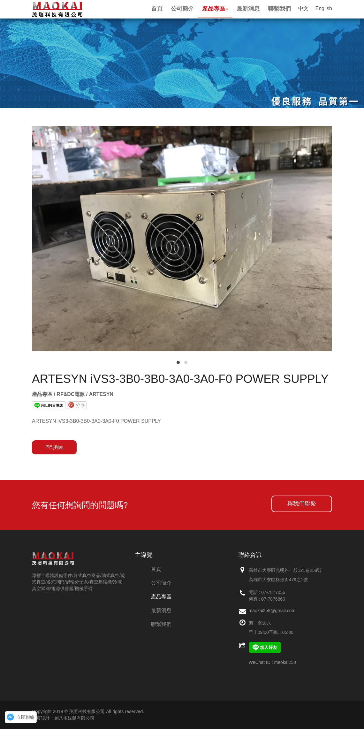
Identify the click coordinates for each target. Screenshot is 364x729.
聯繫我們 (161, 624)
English (323, 8)
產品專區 (161, 596)
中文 (303, 8)
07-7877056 (273, 592)
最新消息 (161, 610)
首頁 (156, 569)
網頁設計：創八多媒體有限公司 (63, 718)
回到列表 (54, 447)
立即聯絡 (25, 717)
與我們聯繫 (301, 503)
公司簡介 (161, 583)
